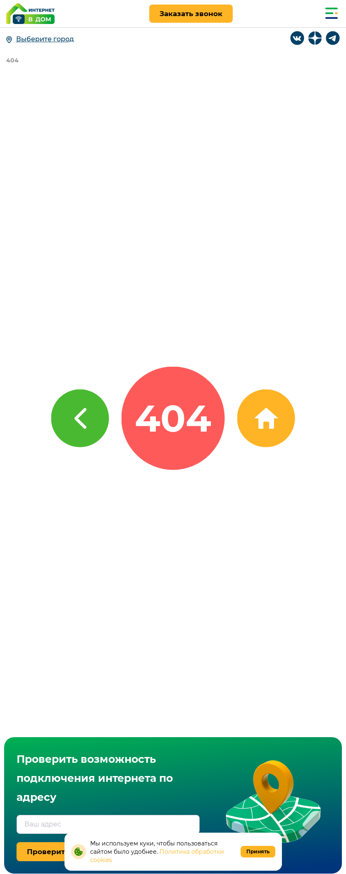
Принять (258, 851)
